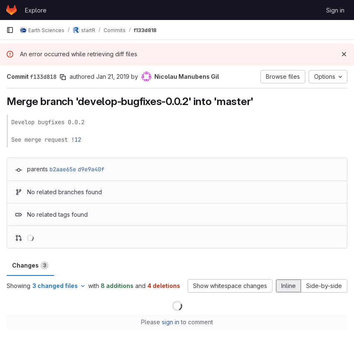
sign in (170, 321)
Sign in (335, 10)
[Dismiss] (344, 54)
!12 (76, 139)
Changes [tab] (30, 265)
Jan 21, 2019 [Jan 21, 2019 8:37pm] (112, 76)
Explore (36, 10)
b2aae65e (63, 169)
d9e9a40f (91, 169)
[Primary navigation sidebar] (10, 30)
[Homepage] (11, 10)
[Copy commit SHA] (63, 77)
